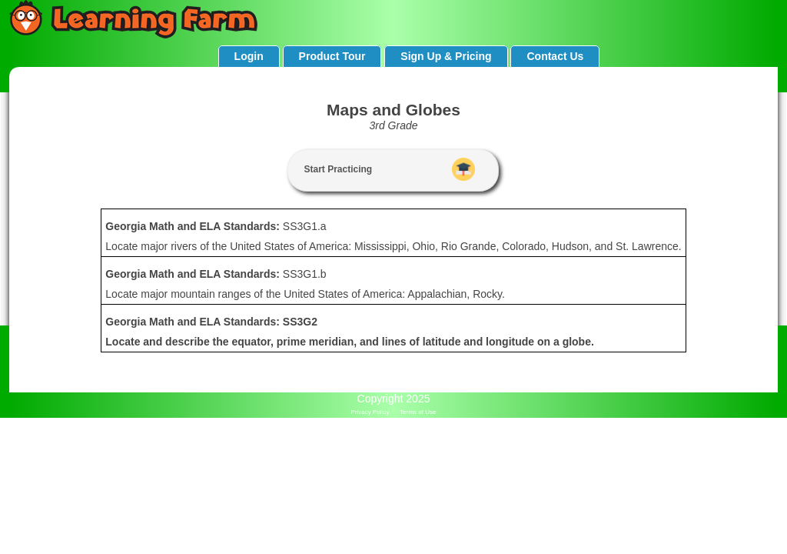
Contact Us (554, 56)
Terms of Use (418, 412)
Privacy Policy (370, 412)
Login (249, 56)
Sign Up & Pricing (445, 56)
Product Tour (332, 56)
